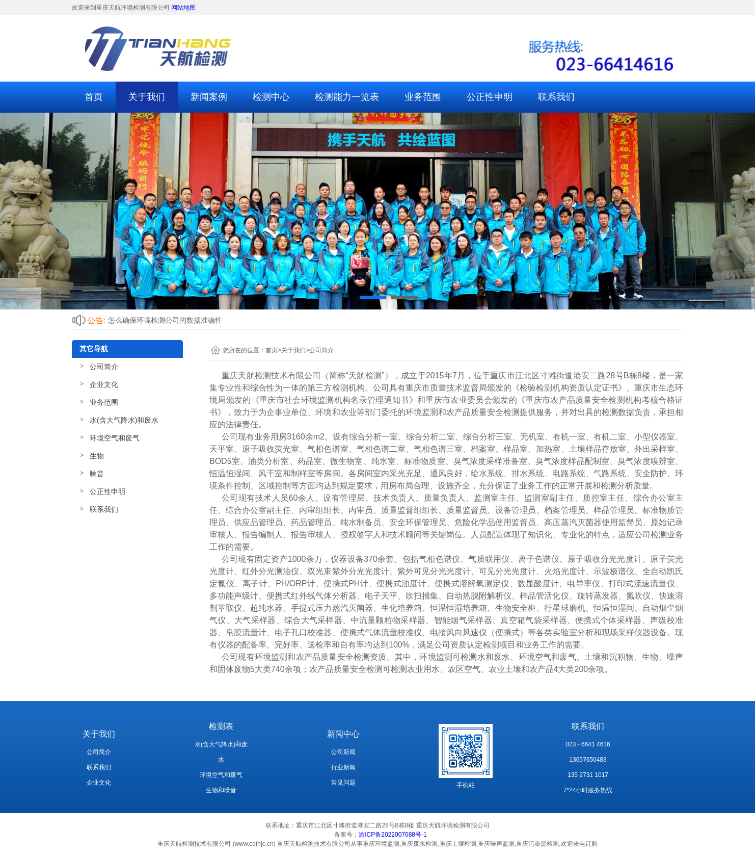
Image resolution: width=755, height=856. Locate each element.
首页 (94, 97)
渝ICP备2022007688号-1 (392, 834)
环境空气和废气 (115, 438)
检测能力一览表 (347, 97)
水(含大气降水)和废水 (124, 420)
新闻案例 (209, 97)
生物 (97, 456)
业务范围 (423, 97)
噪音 (97, 474)
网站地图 (183, 7)
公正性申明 (490, 97)
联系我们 (556, 97)
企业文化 (104, 384)
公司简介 (104, 366)
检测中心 (271, 97)
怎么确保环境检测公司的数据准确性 (165, 320)
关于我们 (146, 97)
